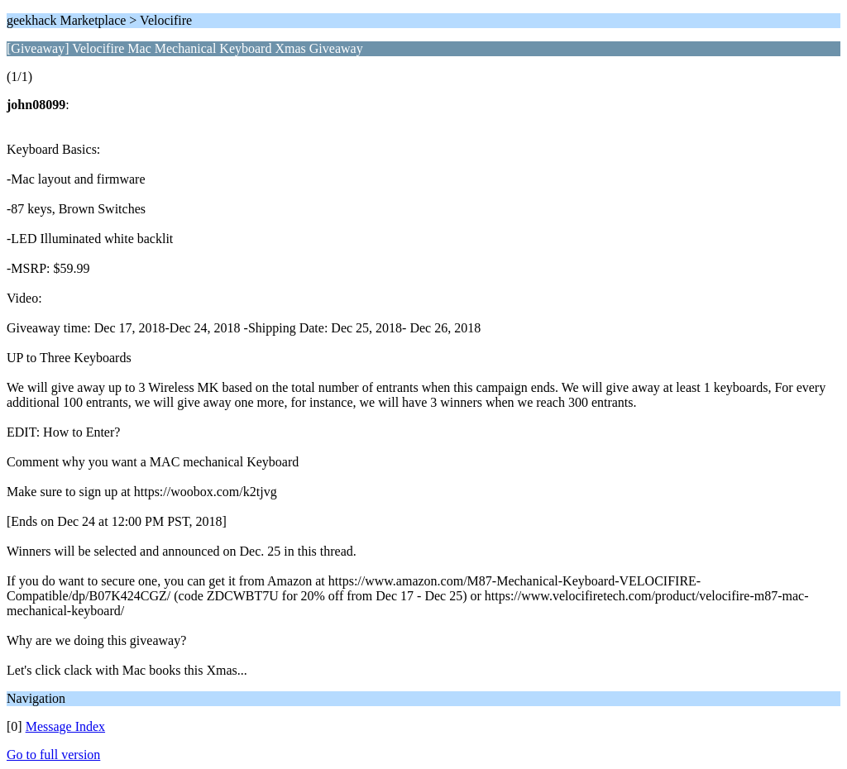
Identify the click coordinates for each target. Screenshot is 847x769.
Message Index (65, 726)
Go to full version (53, 755)
